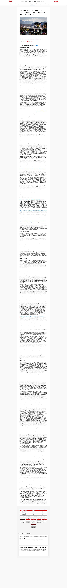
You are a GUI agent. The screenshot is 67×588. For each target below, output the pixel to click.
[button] (21, 41)
